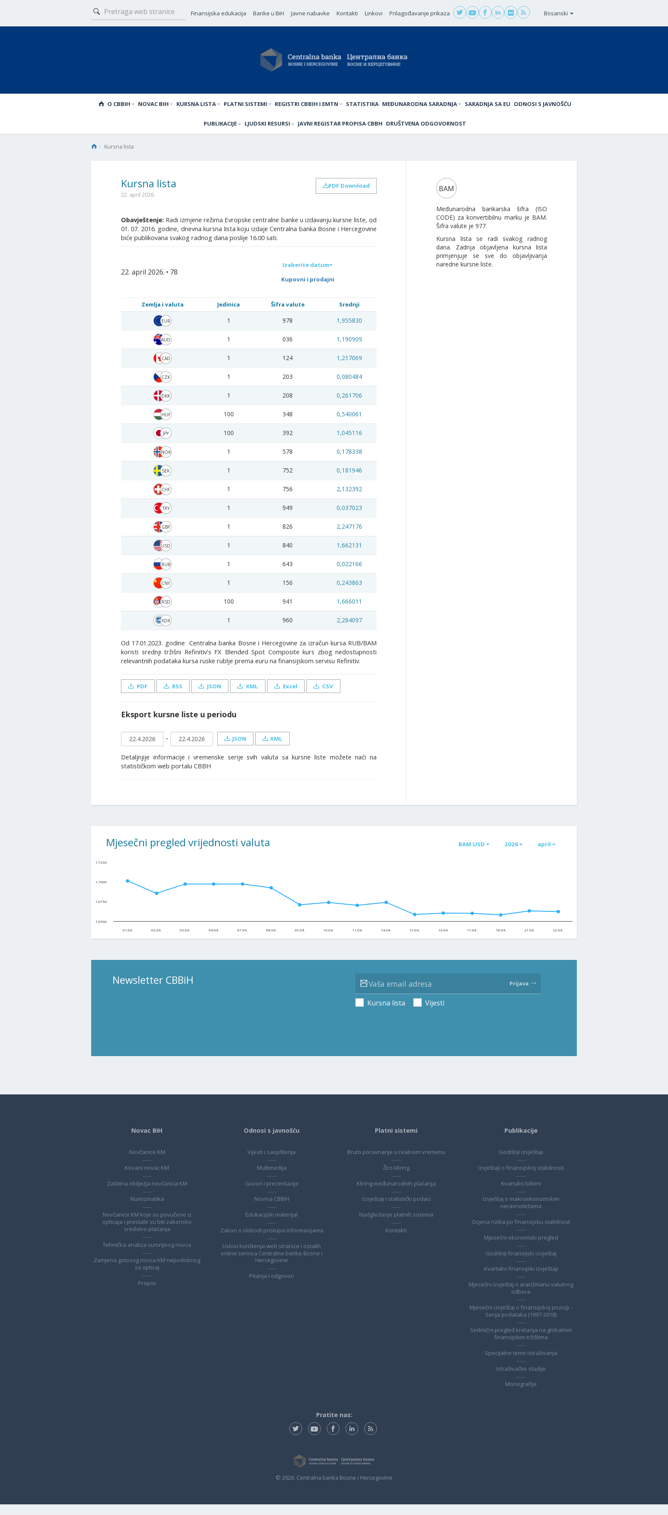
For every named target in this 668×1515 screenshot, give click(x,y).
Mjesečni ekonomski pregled (521, 1248)
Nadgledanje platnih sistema (396, 1225)
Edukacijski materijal (271, 1225)
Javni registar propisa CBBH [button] (340, 128)
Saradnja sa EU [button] (487, 105)
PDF (138, 695)
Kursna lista (386, 1013)
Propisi (147, 1293)
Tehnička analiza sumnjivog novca (147, 1255)
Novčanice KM (147, 1162)
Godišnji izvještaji (521, 1162)
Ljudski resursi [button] (269, 128)
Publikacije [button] (222, 128)
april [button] (545, 854)
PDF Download (344, 192)
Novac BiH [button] (155, 105)
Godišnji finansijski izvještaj (521, 1263)
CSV (329, 695)
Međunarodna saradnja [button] (421, 105)
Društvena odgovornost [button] (426, 128)
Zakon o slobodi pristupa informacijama (271, 1244)
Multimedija (272, 1178)
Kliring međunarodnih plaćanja (396, 1193)
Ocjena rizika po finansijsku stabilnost (521, 1232)
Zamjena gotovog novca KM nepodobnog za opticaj (147, 1274)
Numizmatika (147, 1209)
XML (251, 695)
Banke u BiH (268, 13)
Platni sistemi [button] (247, 105)
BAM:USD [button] (466, 854)
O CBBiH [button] (121, 105)
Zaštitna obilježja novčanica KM (147, 1193)
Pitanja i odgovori (271, 1293)
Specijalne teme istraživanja (521, 1363)
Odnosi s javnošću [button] (542, 105)
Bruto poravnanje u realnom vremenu (396, 1162)
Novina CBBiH (271, 1209)
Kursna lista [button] (198, 105)
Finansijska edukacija (218, 13)
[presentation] (420, 1034)
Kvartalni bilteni (521, 1193)
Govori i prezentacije (272, 1193)
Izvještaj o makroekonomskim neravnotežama (521, 1213)
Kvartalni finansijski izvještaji (521, 1279)
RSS (174, 695)
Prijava (523, 994)
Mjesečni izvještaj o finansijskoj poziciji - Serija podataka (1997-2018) (521, 1321)
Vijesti (434, 1013)
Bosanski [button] (558, 13)
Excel (290, 695)
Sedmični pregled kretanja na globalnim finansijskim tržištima (521, 1344)
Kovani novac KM (147, 1178)
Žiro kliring (396, 1178)
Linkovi (374, 13)
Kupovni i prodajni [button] (306, 288)
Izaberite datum (306, 271)
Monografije (521, 1394)
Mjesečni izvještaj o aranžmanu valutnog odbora (521, 1298)
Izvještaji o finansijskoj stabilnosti (521, 1178)
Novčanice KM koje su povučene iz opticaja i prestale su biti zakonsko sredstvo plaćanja (147, 1232)
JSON (212, 695)
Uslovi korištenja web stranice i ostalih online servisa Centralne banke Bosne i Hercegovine (271, 1271)
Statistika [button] (362, 105)
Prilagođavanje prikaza (419, 13)
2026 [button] (509, 854)
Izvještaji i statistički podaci (396, 1209)
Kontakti (347, 13)
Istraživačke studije (521, 1379)
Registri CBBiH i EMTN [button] (309, 105)
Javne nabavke (310, 13)
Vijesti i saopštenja (272, 1162)
